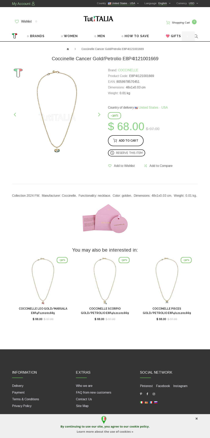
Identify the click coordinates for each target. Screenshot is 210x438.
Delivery (17, 382)
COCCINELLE (128, 67)
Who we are (84, 382)
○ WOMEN (69, 33)
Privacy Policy (21, 402)
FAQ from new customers (93, 388)
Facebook (163, 382)
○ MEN (99, 33)
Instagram (180, 382)
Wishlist (26, 21)
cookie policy (139, 426)
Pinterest (146, 382)
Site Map (82, 402)
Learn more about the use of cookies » (105, 431)
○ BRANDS (35, 33)
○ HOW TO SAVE (135, 33)
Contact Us (84, 395)
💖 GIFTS (173, 33)
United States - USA (151, 104)
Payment (18, 388)
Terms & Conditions (25, 395)
